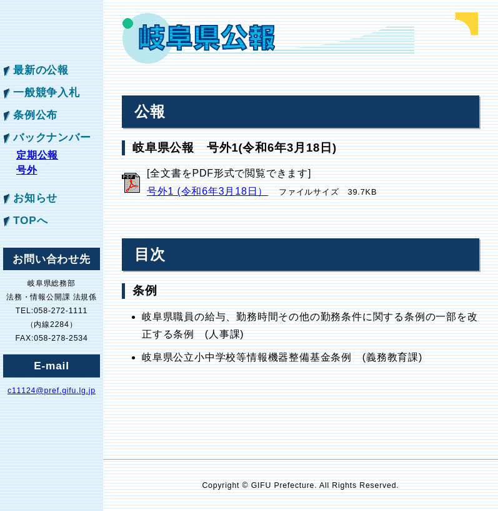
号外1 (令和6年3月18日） (207, 191)
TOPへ (30, 220)
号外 (26, 170)
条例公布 (35, 115)
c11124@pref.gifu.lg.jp (51, 390)
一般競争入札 (46, 92)
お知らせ (35, 198)
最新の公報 (41, 70)
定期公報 (37, 155)
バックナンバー (52, 137)
